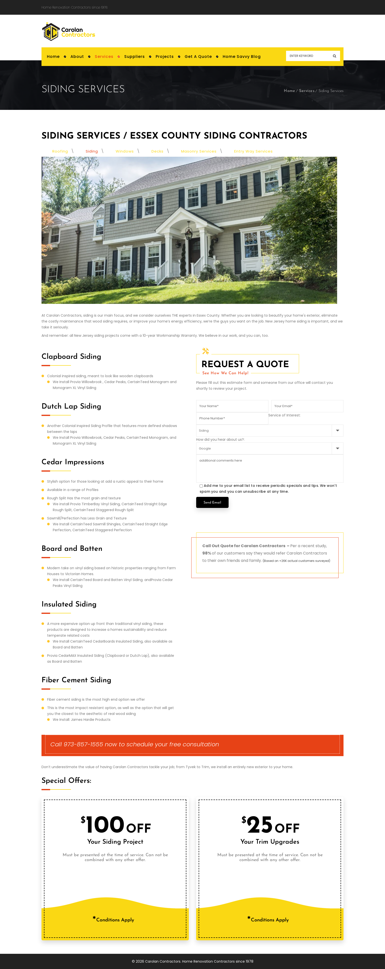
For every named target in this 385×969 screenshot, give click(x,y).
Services (307, 91)
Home (289, 91)
